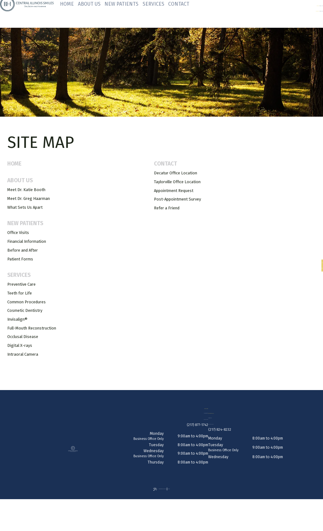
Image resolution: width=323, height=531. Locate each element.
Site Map (190, 495)
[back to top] (161, 518)
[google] (317, 270)
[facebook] (317, 262)
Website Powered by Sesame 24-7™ (157, 495)
